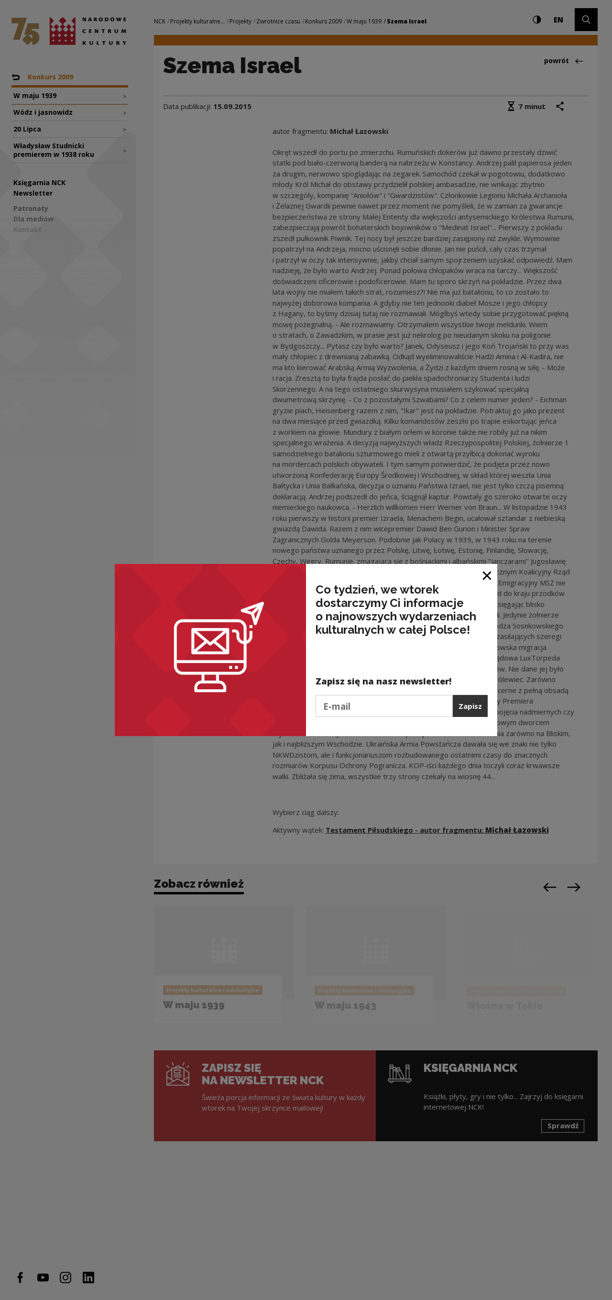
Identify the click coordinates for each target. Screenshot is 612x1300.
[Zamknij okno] (487, 574)
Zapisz (470, 706)
